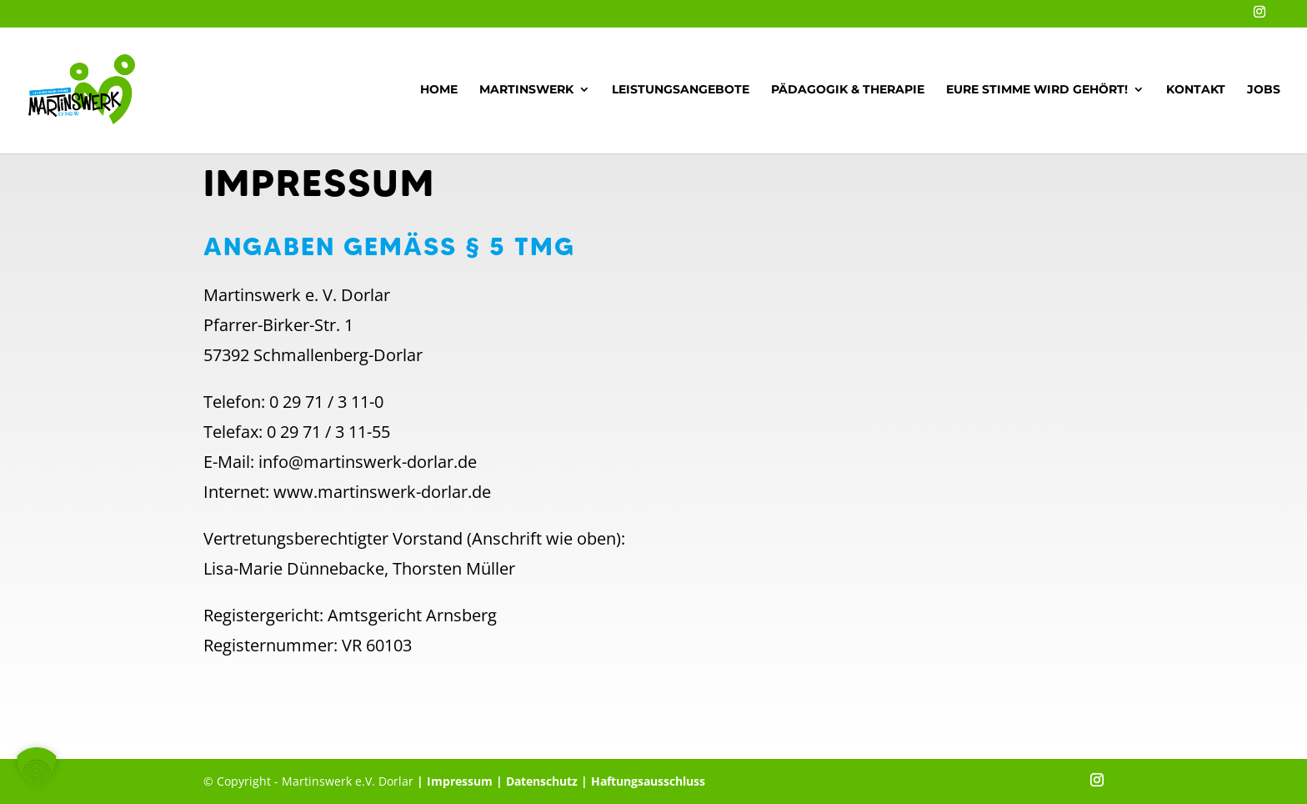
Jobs (1263, 90)
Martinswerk (526, 90)
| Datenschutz (537, 781)
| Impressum (455, 781)
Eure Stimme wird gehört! (1037, 90)
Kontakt (1195, 90)
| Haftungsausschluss (641, 781)
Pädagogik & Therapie (847, 90)
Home (439, 90)
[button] (36, 767)
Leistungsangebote (680, 90)
